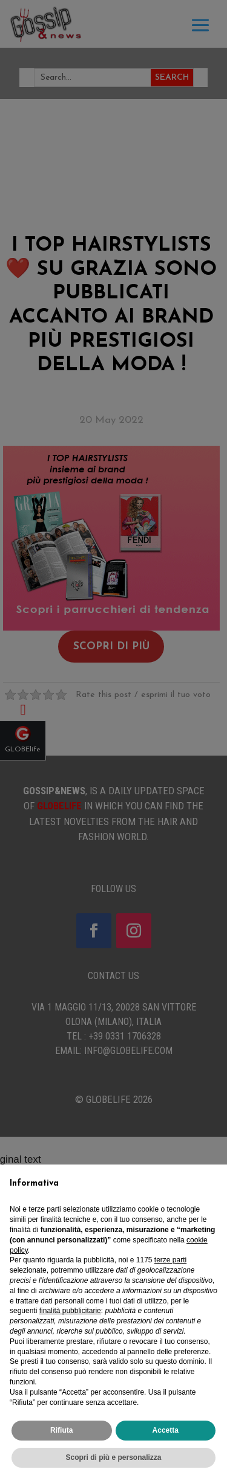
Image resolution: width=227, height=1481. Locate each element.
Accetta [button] (166, 1430)
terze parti (170, 1260)
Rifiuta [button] (61, 1430)
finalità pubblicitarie (70, 1310)
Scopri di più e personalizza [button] (113, 1457)
